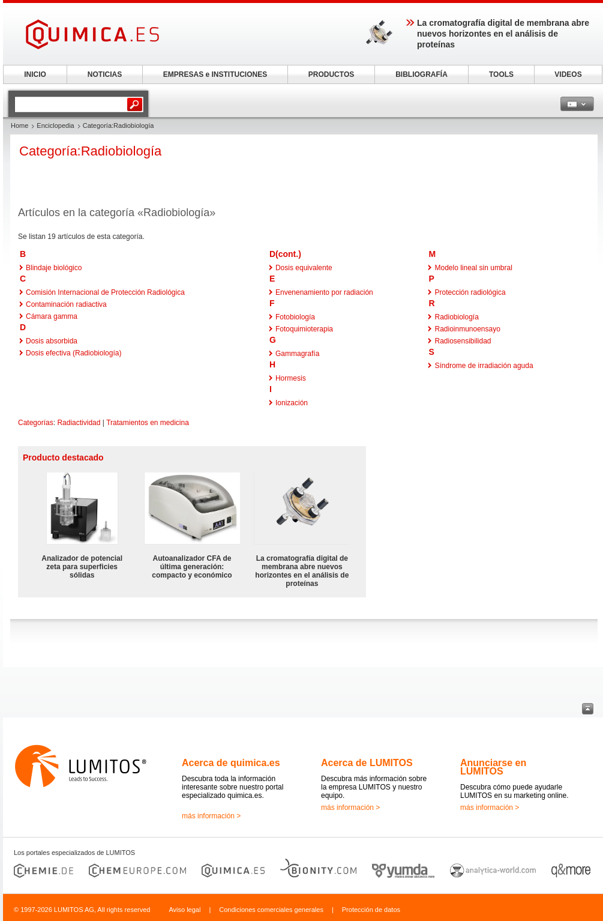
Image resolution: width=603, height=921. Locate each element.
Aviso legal (184, 909)
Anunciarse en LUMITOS (493, 767)
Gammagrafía (297, 353)
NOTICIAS (105, 74)
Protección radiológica (469, 292)
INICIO (35, 74)
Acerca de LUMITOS (367, 763)
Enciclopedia (55, 125)
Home (19, 125)
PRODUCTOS (331, 74)
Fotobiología (295, 317)
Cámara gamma (51, 316)
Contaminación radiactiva (66, 304)
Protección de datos (371, 909)
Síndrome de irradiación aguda (483, 365)
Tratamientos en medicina (147, 422)
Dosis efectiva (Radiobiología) (73, 353)
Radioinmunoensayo (467, 329)
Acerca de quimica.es (231, 763)
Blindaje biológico (54, 268)
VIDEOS (567, 74)
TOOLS (501, 74)
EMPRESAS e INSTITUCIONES (215, 74)
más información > (211, 816)
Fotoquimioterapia (304, 329)
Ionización (291, 403)
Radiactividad (78, 422)
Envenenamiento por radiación (324, 292)
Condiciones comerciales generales (271, 909)
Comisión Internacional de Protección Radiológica (105, 292)
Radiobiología (456, 317)
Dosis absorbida (51, 341)
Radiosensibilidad (462, 341)
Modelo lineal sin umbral (473, 268)
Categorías (35, 422)
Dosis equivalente (303, 268)
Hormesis (290, 378)
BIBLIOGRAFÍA (421, 74)
